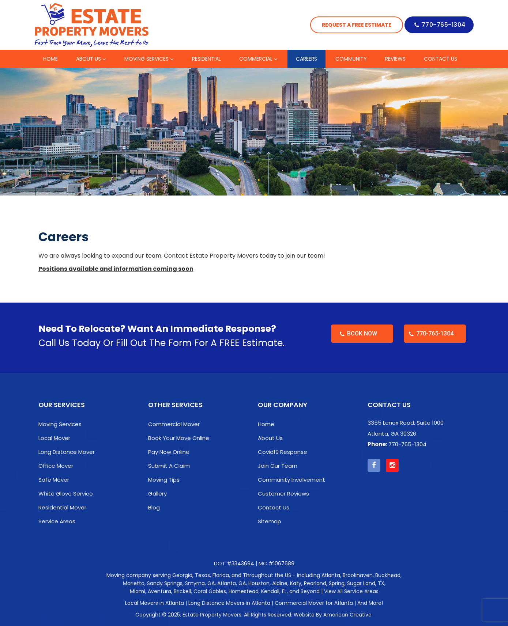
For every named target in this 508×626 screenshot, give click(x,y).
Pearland (315, 583)
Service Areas (56, 521)
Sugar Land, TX (365, 583)
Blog (154, 507)
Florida (220, 575)
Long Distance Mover (66, 452)
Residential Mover (62, 507)
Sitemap (269, 521)
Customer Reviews (283, 493)
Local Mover (54, 438)
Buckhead (387, 575)
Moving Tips (164, 479)
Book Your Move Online (178, 438)
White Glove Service (65, 493)
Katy (295, 583)
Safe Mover (53, 479)
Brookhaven (358, 575)
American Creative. (348, 614)
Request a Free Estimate (356, 25)
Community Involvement (291, 479)
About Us (270, 438)
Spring (337, 583)
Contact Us (273, 507)
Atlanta (330, 575)
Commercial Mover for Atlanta (314, 603)
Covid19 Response (282, 452)
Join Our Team (277, 466)
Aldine (279, 583)
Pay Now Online (168, 452)
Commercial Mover (174, 424)
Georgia (182, 575)
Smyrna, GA (200, 583)
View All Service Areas (351, 591)
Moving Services (60, 424)
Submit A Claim (169, 466)
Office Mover (55, 466)
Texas (202, 575)
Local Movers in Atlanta (154, 603)
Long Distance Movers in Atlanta (229, 603)
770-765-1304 (444, 24)
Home (266, 424)
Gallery (157, 493)
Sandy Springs (164, 583)
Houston (259, 583)
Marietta (133, 583)
